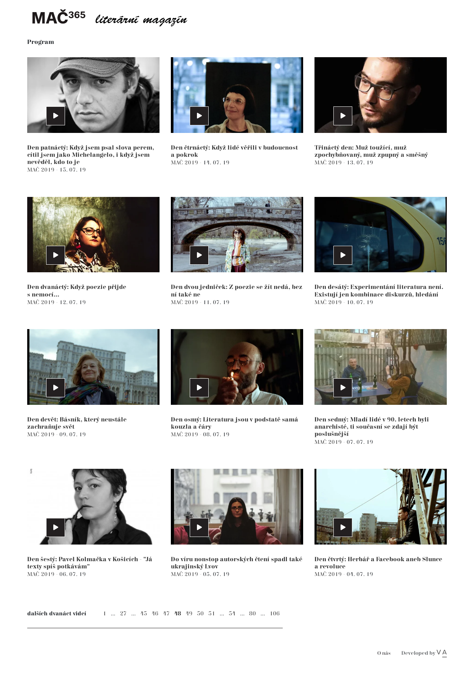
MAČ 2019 (41, 170)
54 (232, 613)
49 (189, 613)
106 (275, 613)
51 (211, 613)
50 (200, 613)
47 (166, 613)
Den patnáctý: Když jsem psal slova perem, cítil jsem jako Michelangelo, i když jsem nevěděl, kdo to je (90, 155)
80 (252, 613)
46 (155, 613)
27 (123, 613)
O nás (383, 653)
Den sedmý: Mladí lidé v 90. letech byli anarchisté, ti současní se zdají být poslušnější (371, 427)
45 (143, 613)
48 (177, 613)
